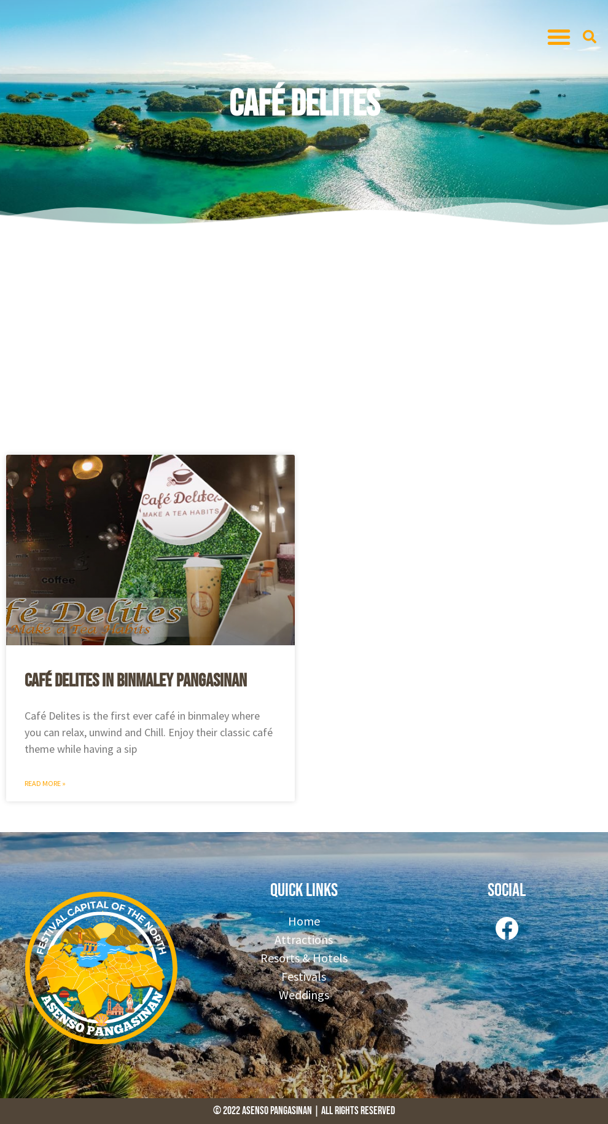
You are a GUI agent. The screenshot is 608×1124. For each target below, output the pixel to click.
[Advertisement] (304, 338)
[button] (558, 36)
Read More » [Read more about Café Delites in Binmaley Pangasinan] (45, 783)
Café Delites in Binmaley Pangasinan (136, 681)
